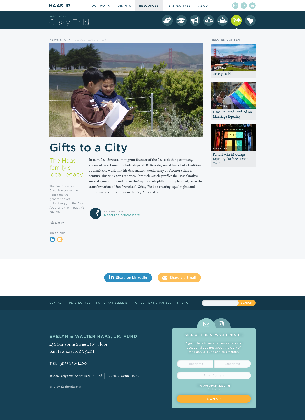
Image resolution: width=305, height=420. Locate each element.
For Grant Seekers (112, 302)
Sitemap (183, 302)
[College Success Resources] (181, 20)
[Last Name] (232, 364)
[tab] (206, 323)
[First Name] (195, 364)
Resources (57, 16)
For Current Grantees (152, 302)
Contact (56, 302)
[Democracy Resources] (167, 20)
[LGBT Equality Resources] (208, 20)
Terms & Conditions (123, 375)
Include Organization (213, 385)
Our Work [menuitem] (101, 5)
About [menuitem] (204, 5)
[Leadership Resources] (222, 20)
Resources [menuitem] (149, 5)
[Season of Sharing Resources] (250, 20)
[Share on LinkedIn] (52, 239)
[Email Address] (214, 375)
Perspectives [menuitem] (179, 5)
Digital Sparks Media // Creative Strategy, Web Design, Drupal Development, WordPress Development (71, 387)
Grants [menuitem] (124, 5)
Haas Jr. (60, 5)
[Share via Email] (59, 239)
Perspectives (79, 302)
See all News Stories (90, 40)
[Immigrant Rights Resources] (195, 20)
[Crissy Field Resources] (236, 20)
